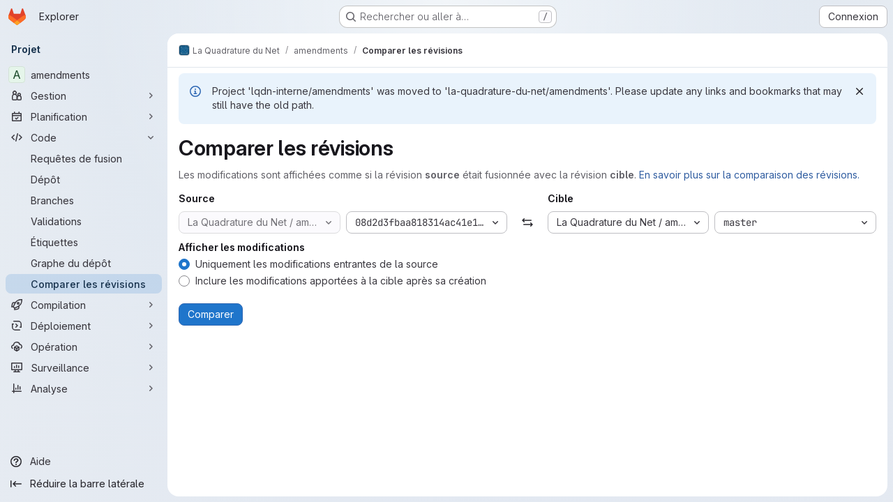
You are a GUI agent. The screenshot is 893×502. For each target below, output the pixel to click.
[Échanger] (527, 222)
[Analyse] (84, 388)
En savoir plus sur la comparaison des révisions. (749, 175)
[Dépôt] (84, 179)
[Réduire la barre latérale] (84, 484)
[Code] (84, 137)
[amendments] (84, 74)
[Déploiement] (84, 325)
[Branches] (84, 200)
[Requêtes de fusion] (84, 158)
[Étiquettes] (84, 242)
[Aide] (84, 461)
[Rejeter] (859, 91)
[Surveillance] (84, 367)
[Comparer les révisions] (84, 284)
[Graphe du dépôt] (84, 263)
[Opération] (84, 346)
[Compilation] (84, 304)
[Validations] (84, 221)
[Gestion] (84, 95)
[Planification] (84, 116)
